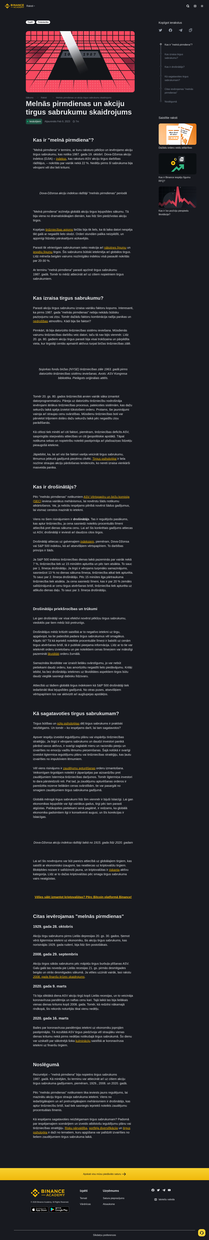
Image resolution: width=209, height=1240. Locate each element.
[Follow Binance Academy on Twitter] (158, 1190)
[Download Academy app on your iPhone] (39, 1210)
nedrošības (40, 321)
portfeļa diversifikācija (103, 1128)
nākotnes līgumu (115, 247)
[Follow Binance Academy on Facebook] (152, 1190)
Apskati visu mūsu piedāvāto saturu (104, 1174)
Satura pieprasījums (113, 1198)
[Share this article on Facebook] (170, 30)
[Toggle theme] (202, 6)
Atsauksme (109, 1204)
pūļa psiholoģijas (68, 723)
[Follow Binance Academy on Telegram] (163, 1190)
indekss (61, 158)
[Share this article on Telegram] (180, 30)
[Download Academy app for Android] (59, 1210)
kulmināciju (83, 1040)
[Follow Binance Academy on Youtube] (169, 1190)
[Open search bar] (187, 6)
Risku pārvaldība (76, 1128)
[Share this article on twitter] (160, 30)
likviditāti (53, 653)
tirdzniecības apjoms (59, 229)
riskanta (114, 869)
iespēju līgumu (43, 252)
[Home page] (14, 6)
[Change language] (195, 6)
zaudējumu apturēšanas (79, 768)
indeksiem (87, 541)
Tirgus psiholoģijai (104, 458)
